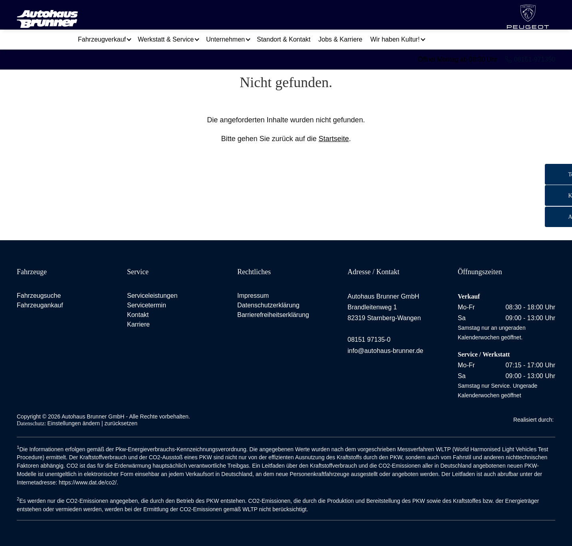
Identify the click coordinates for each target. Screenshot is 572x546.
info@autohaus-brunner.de (385, 350)
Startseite (334, 139)
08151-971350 (530, 45)
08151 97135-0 (369, 339)
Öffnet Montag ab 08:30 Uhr (457, 45)
